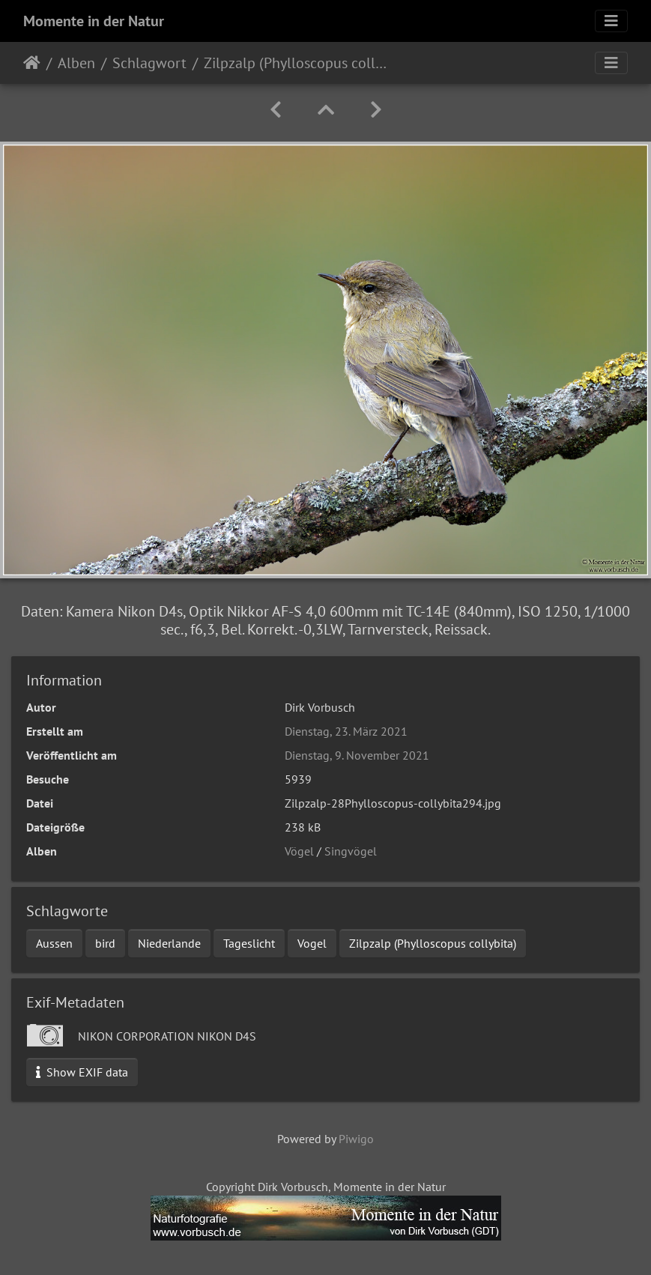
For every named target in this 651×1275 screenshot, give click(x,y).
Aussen (54, 943)
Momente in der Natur (93, 21)
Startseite (31, 63)
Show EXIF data (82, 1071)
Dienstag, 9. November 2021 (357, 755)
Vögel (299, 851)
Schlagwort (149, 63)
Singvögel (350, 851)
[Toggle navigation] (611, 21)
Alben (76, 63)
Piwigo (356, 1138)
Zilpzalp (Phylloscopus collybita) (432, 943)
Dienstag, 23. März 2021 (346, 731)
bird (105, 943)
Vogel (312, 943)
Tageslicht (249, 943)
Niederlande (169, 943)
